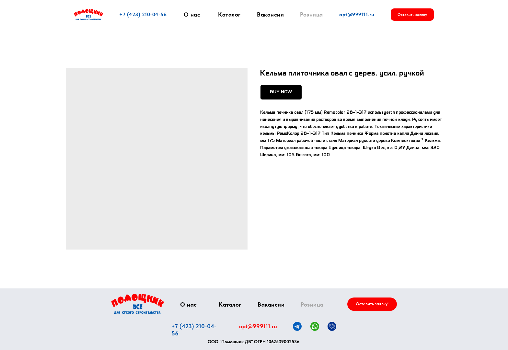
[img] (137, 304)
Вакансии (270, 14)
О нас (192, 14)
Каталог (229, 14)
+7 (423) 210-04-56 (143, 14)
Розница (311, 14)
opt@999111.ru (357, 14)
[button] (412, 14)
